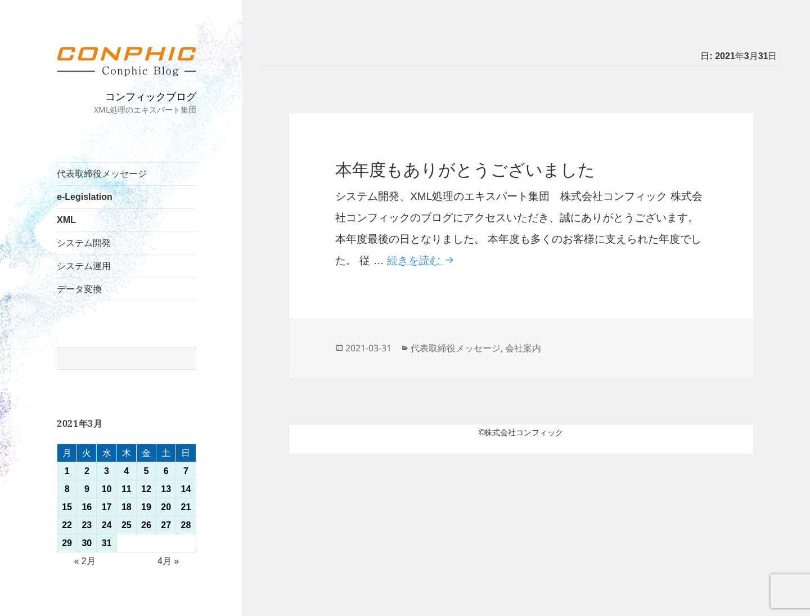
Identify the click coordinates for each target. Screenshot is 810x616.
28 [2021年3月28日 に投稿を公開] (186, 525)
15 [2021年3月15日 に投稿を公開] (67, 507)
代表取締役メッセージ (102, 173)
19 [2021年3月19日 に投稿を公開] (146, 507)
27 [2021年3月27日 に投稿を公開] (166, 525)
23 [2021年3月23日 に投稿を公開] (87, 525)
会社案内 (523, 348)
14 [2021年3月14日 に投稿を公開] (186, 489)
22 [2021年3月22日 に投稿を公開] (67, 525)
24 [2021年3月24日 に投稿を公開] (107, 525)
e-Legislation (84, 197)
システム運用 (84, 266)
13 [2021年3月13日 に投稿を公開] (166, 489)
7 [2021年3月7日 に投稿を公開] (185, 471)
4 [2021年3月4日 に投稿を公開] (126, 471)
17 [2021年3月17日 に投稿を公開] (107, 507)
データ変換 (79, 289)
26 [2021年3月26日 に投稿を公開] (146, 525)
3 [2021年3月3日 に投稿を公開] (106, 471)
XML (66, 220)
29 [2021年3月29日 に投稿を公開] (67, 543)
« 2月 (84, 561)
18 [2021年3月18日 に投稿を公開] (127, 507)
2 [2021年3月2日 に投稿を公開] (86, 471)
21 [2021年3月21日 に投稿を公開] (186, 507)
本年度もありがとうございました (465, 169)
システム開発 (84, 243)
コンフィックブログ (150, 96)
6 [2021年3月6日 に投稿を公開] (166, 471)
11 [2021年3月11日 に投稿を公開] (127, 489)
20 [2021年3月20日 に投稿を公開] (166, 507)
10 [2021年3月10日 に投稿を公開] (107, 489)
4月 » (168, 561)
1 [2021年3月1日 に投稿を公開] (67, 471)
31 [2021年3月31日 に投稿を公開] (107, 543)
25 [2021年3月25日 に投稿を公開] (127, 525)
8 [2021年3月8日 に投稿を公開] (67, 489)
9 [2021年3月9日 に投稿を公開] (86, 489)
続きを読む (422, 260)
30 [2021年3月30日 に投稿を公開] (87, 543)
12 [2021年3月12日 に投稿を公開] (146, 489)
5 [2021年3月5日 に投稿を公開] (146, 471)
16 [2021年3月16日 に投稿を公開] (87, 507)
